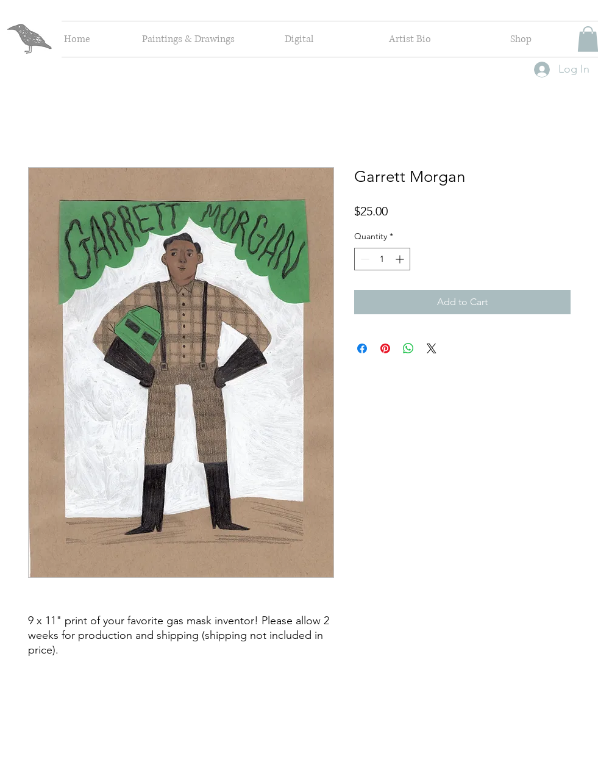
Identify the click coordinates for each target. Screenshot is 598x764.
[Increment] (400, 259)
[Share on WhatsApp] (408, 348)
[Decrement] (363, 259)
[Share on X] (431, 348)
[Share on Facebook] (362, 348)
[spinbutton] (382, 259)
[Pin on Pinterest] (385, 348)
